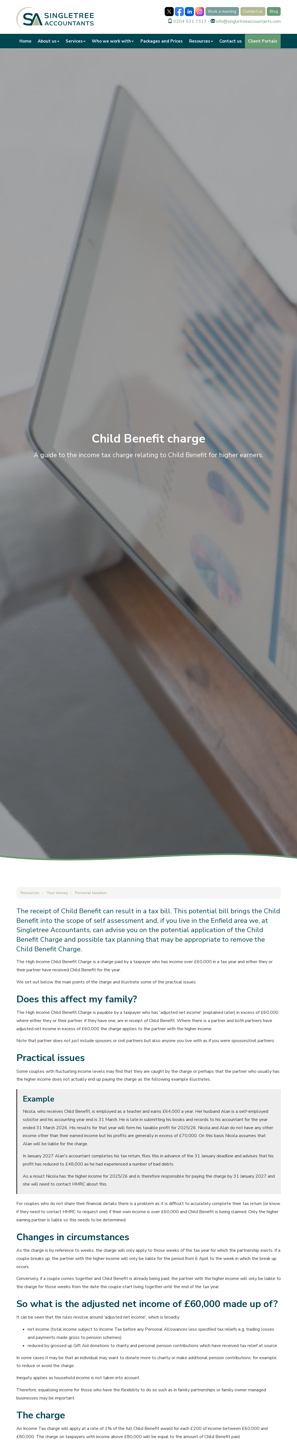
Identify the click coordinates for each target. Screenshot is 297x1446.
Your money (57, 893)
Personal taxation (91, 893)
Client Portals (262, 41)
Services (76, 41)
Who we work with (113, 41)
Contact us (253, 11)
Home (25, 41)
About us (48, 41)
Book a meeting (222, 11)
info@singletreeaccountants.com (248, 21)
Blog (274, 11)
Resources (201, 41)
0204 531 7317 (190, 21)
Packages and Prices (161, 41)
